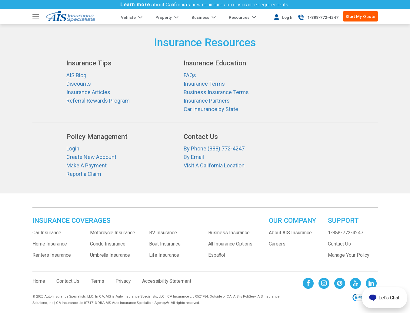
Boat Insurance (165, 244)
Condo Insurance (107, 244)
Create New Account (91, 157)
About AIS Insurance (290, 233)
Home (38, 281)
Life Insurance (164, 255)
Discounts (78, 84)
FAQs (190, 75)
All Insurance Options (230, 244)
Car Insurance (46, 233)
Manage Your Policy (348, 255)
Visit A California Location (214, 165)
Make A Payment (86, 165)
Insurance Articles (88, 92)
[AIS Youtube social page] (355, 283)
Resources (239, 17)
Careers (277, 244)
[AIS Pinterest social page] (339, 283)
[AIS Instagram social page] (324, 283)
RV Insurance (163, 233)
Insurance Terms (204, 84)
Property (163, 17)
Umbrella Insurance (110, 255)
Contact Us (339, 244)
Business (200, 17)
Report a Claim (83, 174)
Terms (97, 281)
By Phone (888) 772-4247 (214, 148)
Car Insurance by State (211, 109)
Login (72, 148)
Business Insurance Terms (216, 92)
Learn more (135, 5)
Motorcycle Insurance (112, 233)
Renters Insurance (51, 255)
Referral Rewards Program (98, 100)
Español (216, 255)
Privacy (123, 281)
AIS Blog (76, 75)
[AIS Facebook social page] (308, 283)
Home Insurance (49, 244)
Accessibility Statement (166, 281)
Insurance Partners (207, 100)
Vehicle (128, 17)
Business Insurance (229, 233)
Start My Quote (360, 16)
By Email (194, 157)
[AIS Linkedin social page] (371, 283)
